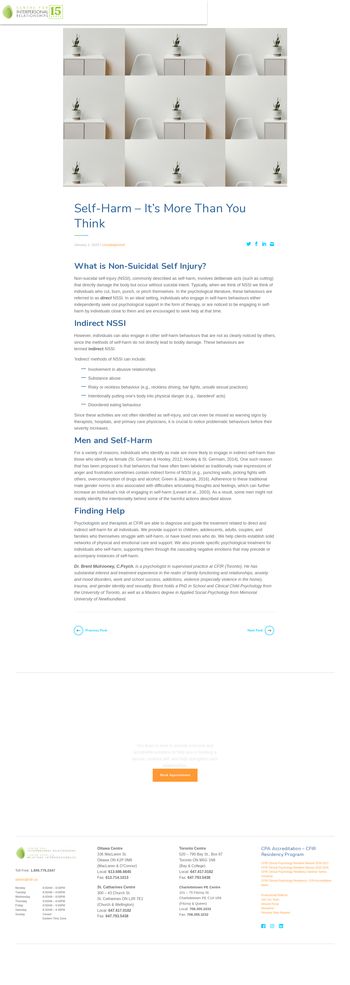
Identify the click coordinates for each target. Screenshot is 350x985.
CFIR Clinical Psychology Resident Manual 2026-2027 (295, 863)
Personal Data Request (275, 912)
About (268, 14)
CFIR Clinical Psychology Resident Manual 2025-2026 (295, 867)
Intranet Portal (270, 904)
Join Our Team (270, 899)
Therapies (160, 14)
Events (285, 14)
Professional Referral (274, 895)
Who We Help (133, 14)
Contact (308, 14)
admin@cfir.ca (26, 879)
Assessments (215, 14)
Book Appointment (175, 775)
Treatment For (186, 14)
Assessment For (244, 14)
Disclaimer (267, 908)
